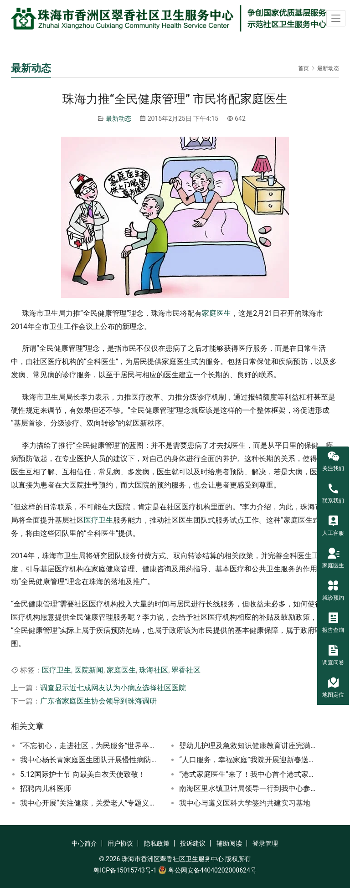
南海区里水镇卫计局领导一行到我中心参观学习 (249, 788)
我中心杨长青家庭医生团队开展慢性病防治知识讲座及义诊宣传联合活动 (90, 759)
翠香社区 (186, 670)
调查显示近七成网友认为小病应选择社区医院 (113, 687)
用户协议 (120, 843)
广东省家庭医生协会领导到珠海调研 (98, 701)
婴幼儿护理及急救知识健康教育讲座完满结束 (249, 745)
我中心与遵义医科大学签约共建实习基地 (244, 803)
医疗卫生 (98, 520)
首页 (303, 68)
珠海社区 (153, 670)
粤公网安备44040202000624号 (212, 870)
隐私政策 (157, 843)
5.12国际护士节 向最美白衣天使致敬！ (82, 774)
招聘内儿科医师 (45, 788)
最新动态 (118, 118)
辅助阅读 (229, 843)
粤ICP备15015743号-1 (124, 870)
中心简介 (84, 843)
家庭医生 (216, 313)
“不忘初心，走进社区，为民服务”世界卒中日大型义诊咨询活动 (90, 745)
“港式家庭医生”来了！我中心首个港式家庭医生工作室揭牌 (249, 774)
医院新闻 (88, 670)
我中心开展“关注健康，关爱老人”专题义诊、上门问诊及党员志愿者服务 (90, 803)
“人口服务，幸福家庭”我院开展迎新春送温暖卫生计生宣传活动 (249, 759)
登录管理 (265, 843)
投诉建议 (193, 843)
